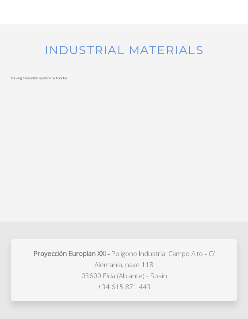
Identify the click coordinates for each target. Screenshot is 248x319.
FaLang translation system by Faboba (39, 77)
